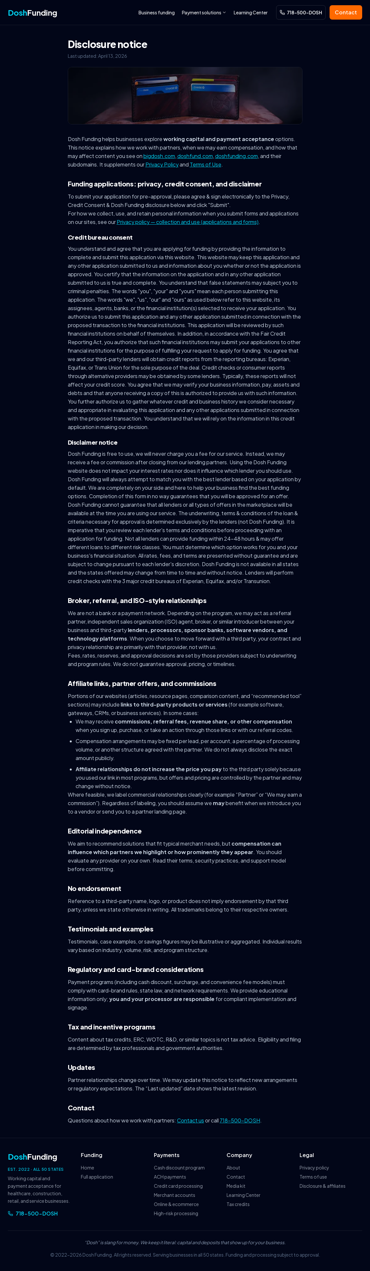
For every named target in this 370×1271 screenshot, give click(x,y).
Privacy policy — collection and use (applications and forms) (188, 221)
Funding (32, 12)
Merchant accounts (174, 1195)
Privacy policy (314, 1167)
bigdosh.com (159, 155)
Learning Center (251, 12)
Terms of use (313, 1177)
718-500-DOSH (240, 1120)
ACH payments (170, 1177)
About (233, 1167)
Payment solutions (204, 12)
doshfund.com (195, 155)
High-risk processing (176, 1213)
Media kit (236, 1186)
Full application (97, 1177)
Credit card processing (178, 1186)
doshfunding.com (236, 155)
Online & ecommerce (176, 1204)
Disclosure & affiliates (323, 1186)
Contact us (190, 1120)
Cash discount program (179, 1167)
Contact (346, 12)
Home (87, 1167)
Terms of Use (205, 164)
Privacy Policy (162, 164)
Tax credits (238, 1204)
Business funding (157, 12)
